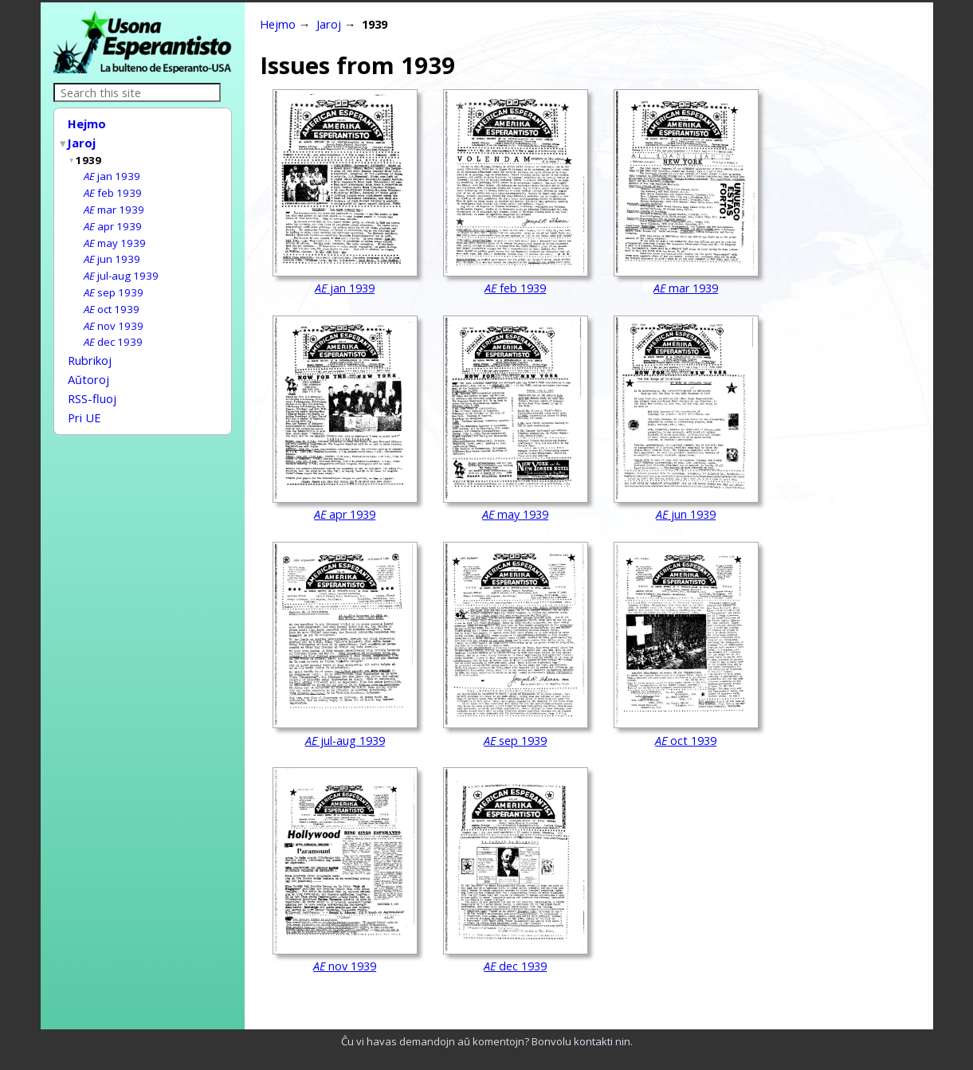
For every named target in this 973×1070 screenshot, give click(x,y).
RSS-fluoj (92, 382)
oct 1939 (111, 299)
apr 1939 (113, 220)
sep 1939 (113, 283)
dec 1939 (113, 330)
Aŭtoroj (88, 365)
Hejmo (87, 123)
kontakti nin (602, 1041)
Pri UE (84, 400)
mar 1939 (114, 204)
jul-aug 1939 (121, 267)
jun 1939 (112, 251)
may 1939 (115, 236)
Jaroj (82, 141)
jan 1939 (112, 172)
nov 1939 (113, 315)
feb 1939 (113, 188)
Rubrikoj (90, 347)
